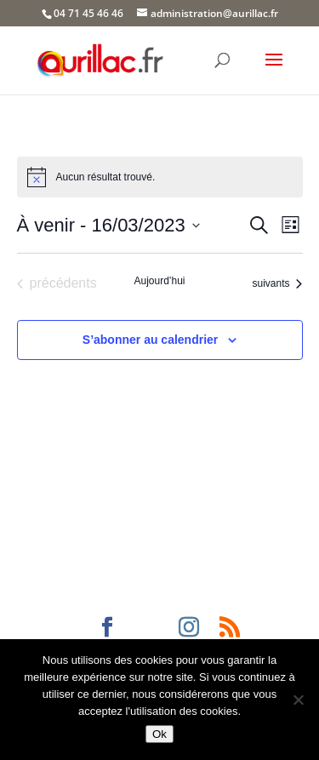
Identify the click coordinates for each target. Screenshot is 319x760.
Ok (159, 734)
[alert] (160, 177)
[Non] (297, 699)
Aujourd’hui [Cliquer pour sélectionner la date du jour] (159, 281)
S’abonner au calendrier (151, 339)
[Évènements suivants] (277, 283)
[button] (274, 70)
